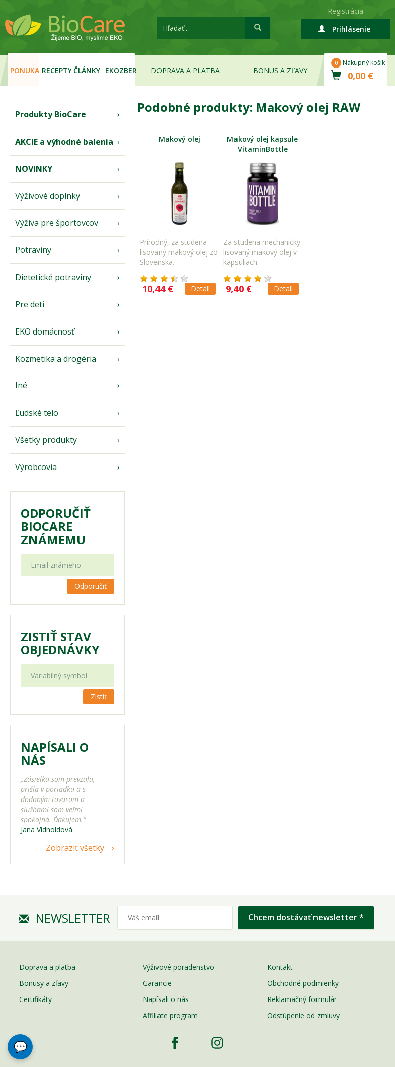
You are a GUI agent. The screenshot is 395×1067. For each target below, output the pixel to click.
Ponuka (24, 70)
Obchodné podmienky (303, 983)
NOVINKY (33, 168)
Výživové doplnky (47, 196)
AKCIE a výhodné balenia (64, 141)
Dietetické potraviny (53, 277)
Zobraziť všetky (75, 847)
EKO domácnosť (44, 331)
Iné (21, 385)
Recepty (56, 70)
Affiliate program (170, 1015)
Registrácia (345, 11)
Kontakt (280, 967)
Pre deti (29, 304)
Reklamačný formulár (302, 999)
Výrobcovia (36, 467)
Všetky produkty (46, 439)
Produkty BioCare (50, 114)
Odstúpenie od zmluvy (303, 1015)
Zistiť (99, 696)
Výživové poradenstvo (178, 967)
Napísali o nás (166, 999)
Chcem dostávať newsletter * (306, 917)
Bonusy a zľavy (43, 983)
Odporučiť (90, 586)
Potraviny (33, 249)
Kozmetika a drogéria (55, 358)
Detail (200, 288)
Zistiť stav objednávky (60, 643)
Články (86, 70)
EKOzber (119, 70)
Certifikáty (35, 999)
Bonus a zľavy (280, 70)
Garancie (157, 983)
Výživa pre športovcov (56, 222)
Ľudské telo (36, 412)
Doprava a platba (185, 70)
